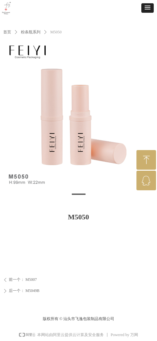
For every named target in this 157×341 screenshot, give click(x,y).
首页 (7, 32)
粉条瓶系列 (30, 32)
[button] (147, 8)
